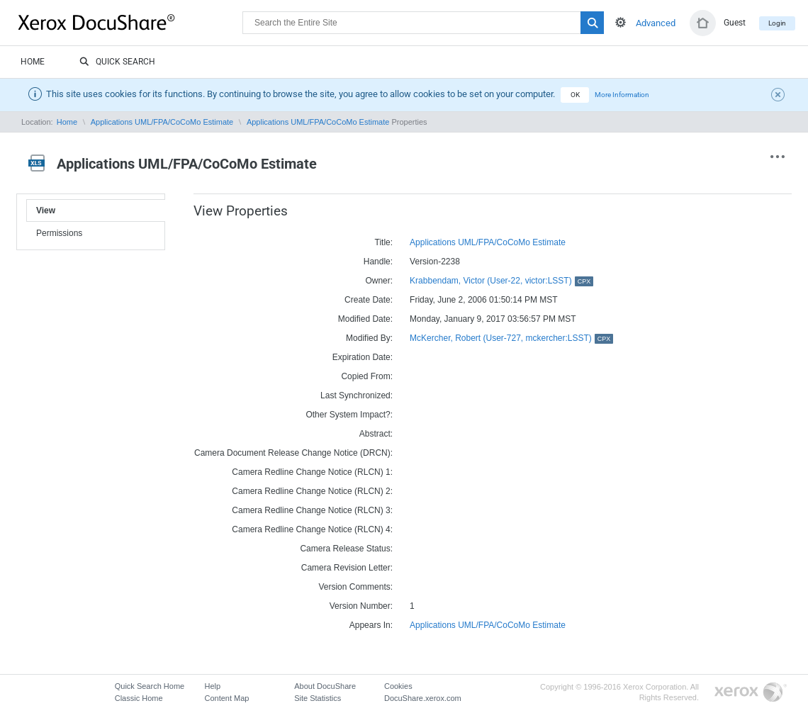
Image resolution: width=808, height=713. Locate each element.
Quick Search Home (149, 686)
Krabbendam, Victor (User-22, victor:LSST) (501, 281)
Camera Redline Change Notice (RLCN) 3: (312, 510)
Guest (735, 23)
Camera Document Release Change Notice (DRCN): (293, 453)
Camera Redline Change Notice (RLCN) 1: (312, 472)
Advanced (655, 23)
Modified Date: (365, 319)
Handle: (378, 261)
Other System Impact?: (349, 415)
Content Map (226, 698)
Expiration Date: (362, 357)
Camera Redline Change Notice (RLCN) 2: (312, 491)
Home (33, 62)
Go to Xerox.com (750, 693)
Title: (384, 242)
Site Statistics (317, 698)
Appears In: (371, 625)
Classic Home (139, 698)
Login (777, 23)
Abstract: (376, 434)
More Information (622, 95)
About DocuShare (325, 686)
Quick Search (117, 62)
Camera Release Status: (346, 549)
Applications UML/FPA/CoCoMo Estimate (162, 122)
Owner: (379, 281)
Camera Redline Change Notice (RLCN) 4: (312, 529)
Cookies (398, 686)
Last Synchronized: (356, 395)
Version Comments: (355, 587)
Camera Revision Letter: (347, 568)
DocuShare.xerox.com (422, 698)
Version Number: (361, 606)
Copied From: (367, 376)
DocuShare (130, 22)
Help (212, 686)
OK (575, 95)
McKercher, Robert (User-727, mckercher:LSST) (511, 338)
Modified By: (369, 338)
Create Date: (368, 300)
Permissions (59, 233)
